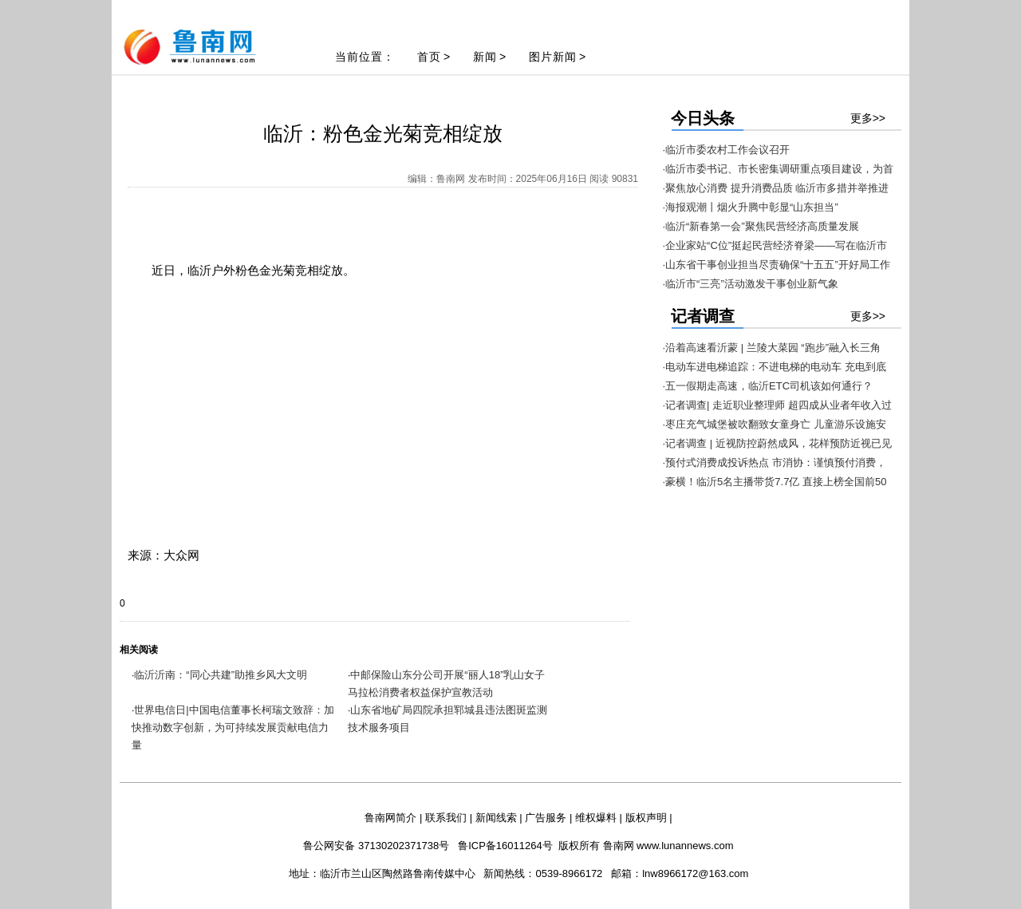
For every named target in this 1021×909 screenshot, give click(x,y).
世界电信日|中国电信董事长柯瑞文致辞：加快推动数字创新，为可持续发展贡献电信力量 (233, 727)
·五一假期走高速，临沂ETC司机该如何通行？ (768, 386)
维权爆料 (596, 818)
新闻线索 (496, 818)
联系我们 (446, 818)
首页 (429, 56)
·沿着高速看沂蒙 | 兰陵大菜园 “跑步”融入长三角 (772, 348)
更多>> (867, 118)
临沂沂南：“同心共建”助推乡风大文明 (220, 675)
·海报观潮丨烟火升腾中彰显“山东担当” (750, 207)
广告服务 (545, 818)
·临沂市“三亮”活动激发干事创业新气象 (750, 284)
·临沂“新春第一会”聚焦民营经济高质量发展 (761, 226)
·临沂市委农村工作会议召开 (726, 150)
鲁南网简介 (390, 818)
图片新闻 (553, 56)
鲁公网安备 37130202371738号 (376, 846)
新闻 (485, 56)
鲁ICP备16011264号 (505, 846)
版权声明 (646, 818)
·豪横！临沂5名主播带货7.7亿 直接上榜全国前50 (775, 482)
